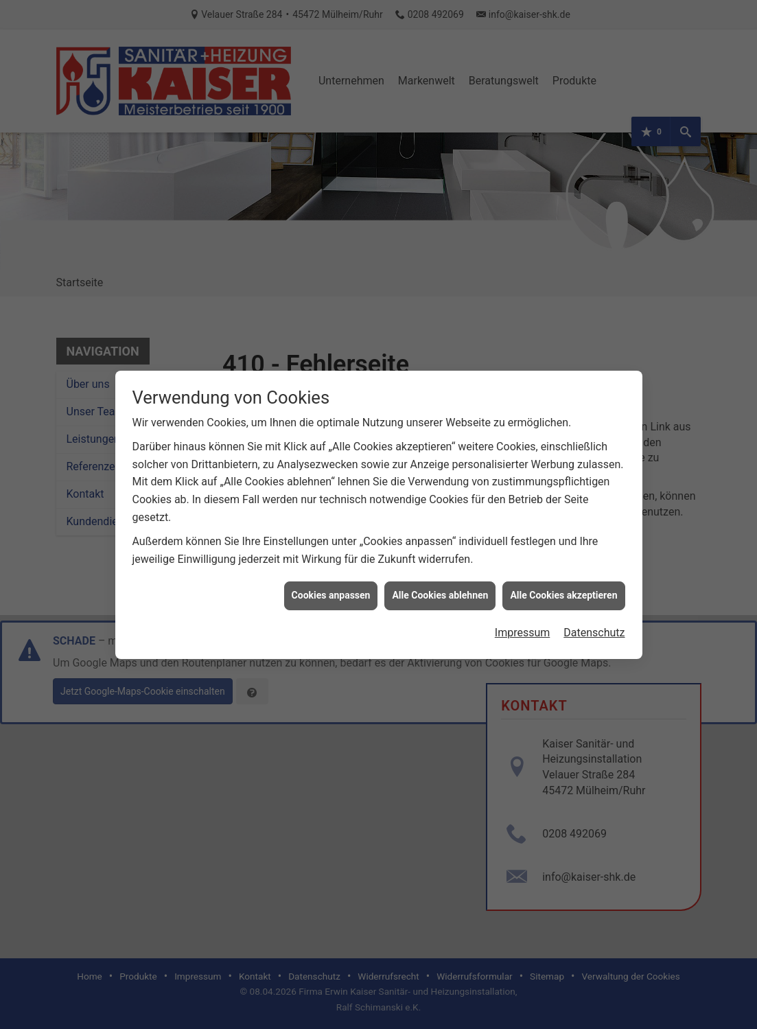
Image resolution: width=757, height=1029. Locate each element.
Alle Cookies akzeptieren (563, 569)
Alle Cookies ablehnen (440, 569)
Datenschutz (594, 606)
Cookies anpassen (331, 569)
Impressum (522, 606)
